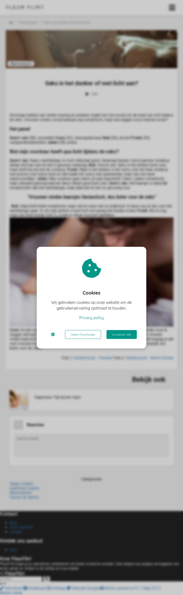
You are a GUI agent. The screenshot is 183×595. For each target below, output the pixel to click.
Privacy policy (91, 317)
